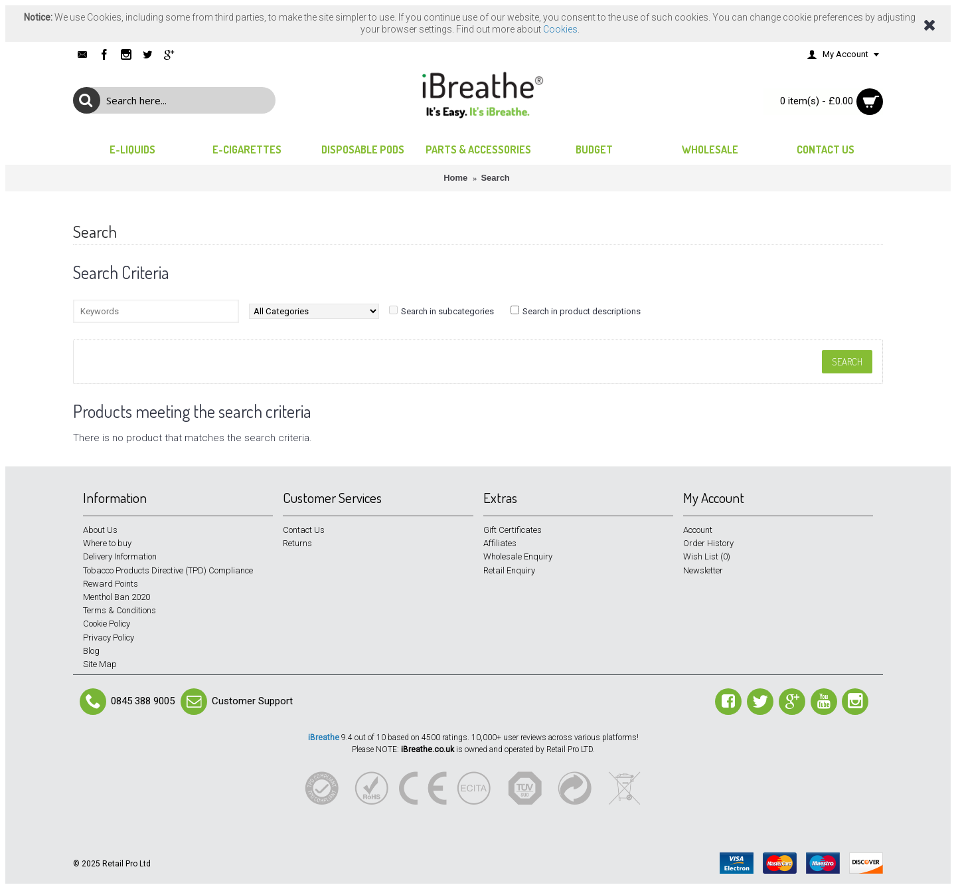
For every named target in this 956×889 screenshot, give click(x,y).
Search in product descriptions (581, 311)
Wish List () (706, 556)
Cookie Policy (106, 624)
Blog (91, 651)
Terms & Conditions (119, 610)
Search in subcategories (447, 311)
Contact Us (304, 530)
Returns (297, 543)
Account (697, 530)
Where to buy (107, 543)
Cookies (560, 29)
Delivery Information (120, 556)
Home (455, 178)
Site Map (100, 664)
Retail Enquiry (509, 570)
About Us (100, 530)
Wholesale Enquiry (517, 556)
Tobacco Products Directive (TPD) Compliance (168, 570)
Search (495, 178)
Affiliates (500, 543)
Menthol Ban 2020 (116, 597)
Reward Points (110, 584)
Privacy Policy (108, 637)
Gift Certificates (512, 530)
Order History (708, 543)
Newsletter (703, 570)
